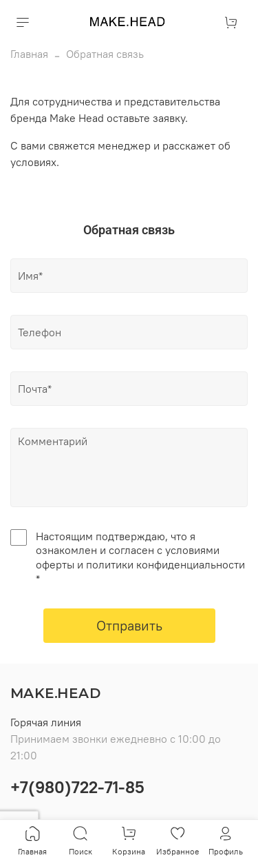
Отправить (129, 625)
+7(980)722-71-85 (77, 787)
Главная (29, 54)
